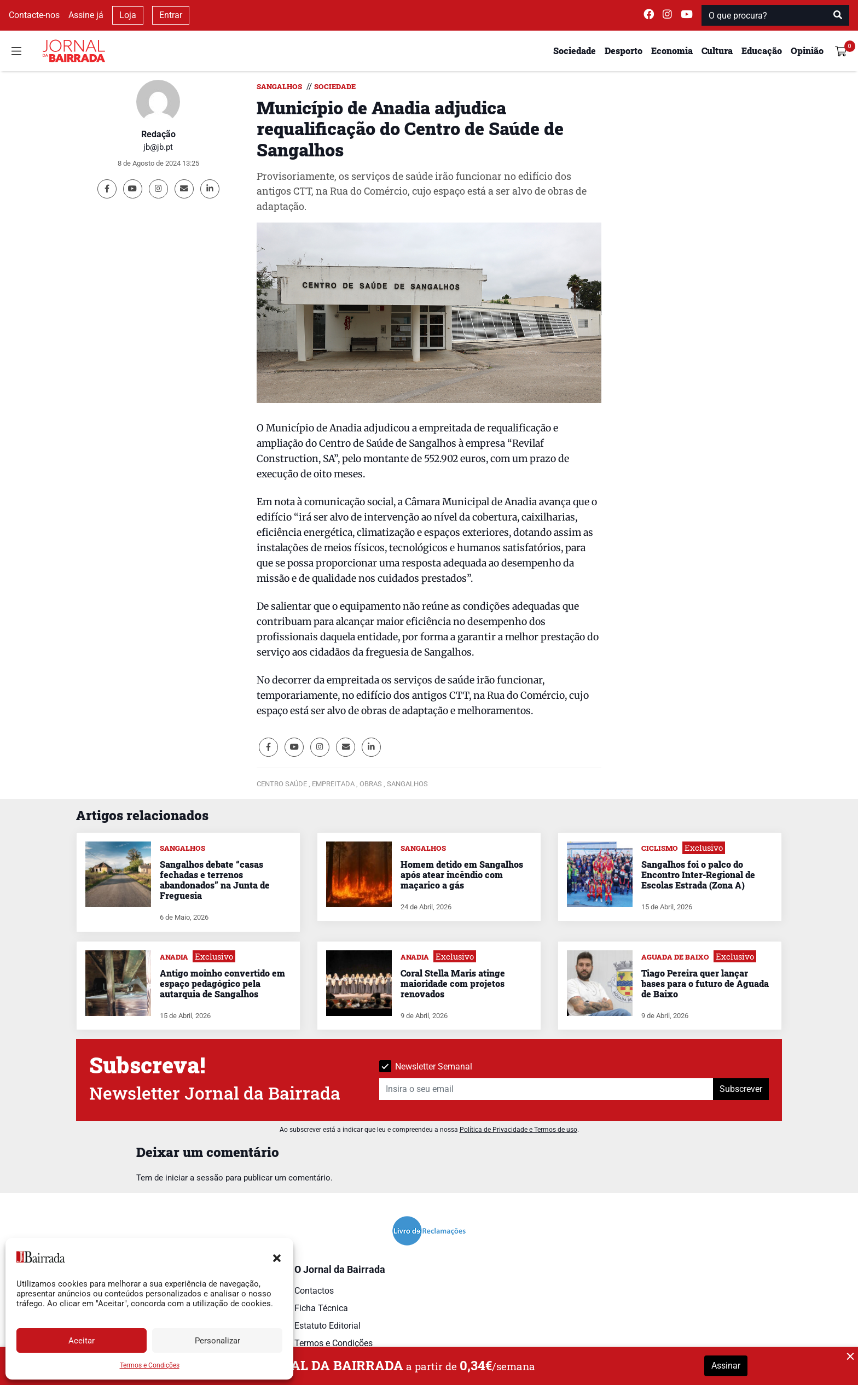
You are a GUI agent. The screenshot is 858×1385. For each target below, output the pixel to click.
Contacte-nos (34, 15)
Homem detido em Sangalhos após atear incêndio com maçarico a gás (462, 874)
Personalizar (217, 1341)
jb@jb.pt (158, 147)
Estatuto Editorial (327, 1325)
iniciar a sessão (194, 1178)
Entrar (170, 15)
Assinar (725, 1365)
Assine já (85, 15)
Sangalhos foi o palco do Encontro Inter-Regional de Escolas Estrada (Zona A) (698, 874)
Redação (158, 134)
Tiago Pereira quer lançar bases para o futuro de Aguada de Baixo (705, 983)
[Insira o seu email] (546, 1089)
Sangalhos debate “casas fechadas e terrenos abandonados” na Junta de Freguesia (215, 880)
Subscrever (741, 1089)
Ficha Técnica (321, 1308)
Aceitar (81, 1341)
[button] (276, 1257)
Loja (127, 15)
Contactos (314, 1290)
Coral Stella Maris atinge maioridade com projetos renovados (453, 983)
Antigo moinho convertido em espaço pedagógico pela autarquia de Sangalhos (222, 983)
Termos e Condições (149, 1365)
